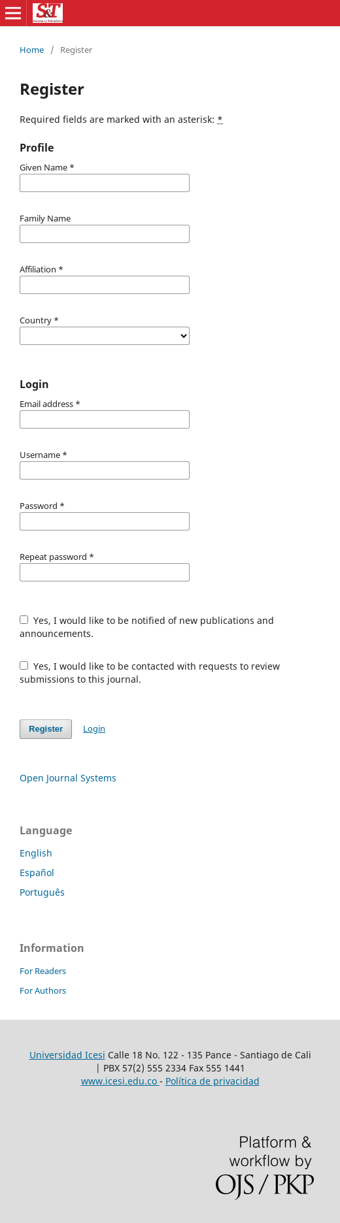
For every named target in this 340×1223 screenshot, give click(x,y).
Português (42, 892)
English (36, 853)
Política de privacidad (212, 1081)
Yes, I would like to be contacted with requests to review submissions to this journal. (150, 672)
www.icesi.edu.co (120, 1081)
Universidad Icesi (67, 1055)
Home (32, 50)
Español (37, 872)
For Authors (43, 990)
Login (94, 728)
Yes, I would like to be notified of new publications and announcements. (147, 627)
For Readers (43, 971)
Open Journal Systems (68, 778)
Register (46, 729)
